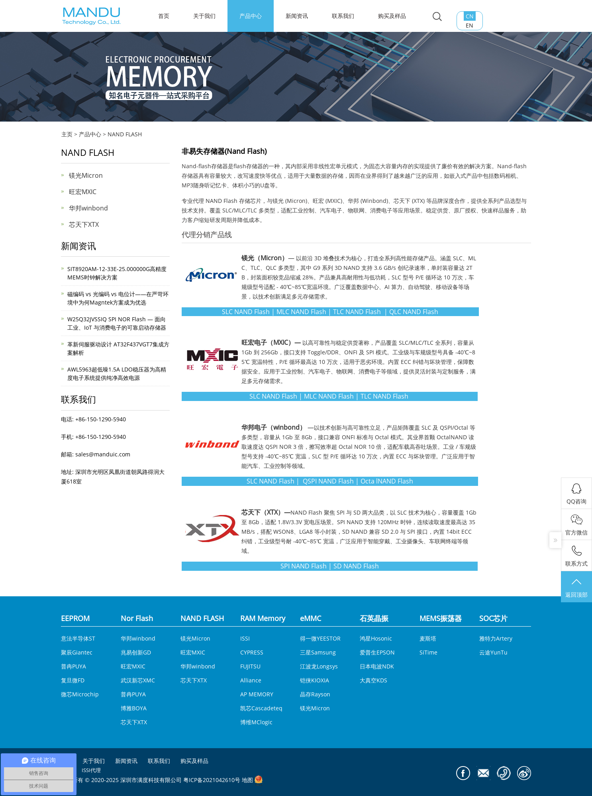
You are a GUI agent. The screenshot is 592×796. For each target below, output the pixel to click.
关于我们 (204, 16)
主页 (67, 134)
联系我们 (343, 16)
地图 (247, 780)
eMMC (310, 618)
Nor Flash (137, 618)
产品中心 (250, 16)
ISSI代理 (91, 770)
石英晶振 (374, 618)
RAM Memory (262, 618)
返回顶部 (576, 587)
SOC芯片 (493, 618)
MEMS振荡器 (440, 618)
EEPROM (75, 618)
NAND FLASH (125, 134)
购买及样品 (392, 16)
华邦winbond (88, 208)
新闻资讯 (297, 16)
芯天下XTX (84, 224)
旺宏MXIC (82, 191)
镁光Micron (86, 175)
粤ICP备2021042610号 (211, 780)
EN (469, 25)
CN (470, 16)
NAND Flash (221, 200)
